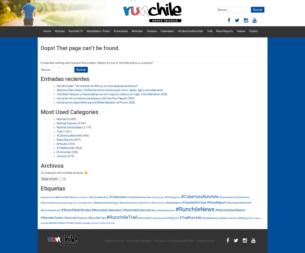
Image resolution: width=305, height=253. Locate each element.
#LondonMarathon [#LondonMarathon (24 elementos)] (83, 203)
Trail (209, 31)
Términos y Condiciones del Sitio (174, 240)
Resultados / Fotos (98, 31)
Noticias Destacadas (69, 127)
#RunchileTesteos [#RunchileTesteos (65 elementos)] (76, 218)
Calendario (167, 31)
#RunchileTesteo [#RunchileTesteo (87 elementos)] (52, 218)
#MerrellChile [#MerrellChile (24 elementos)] (158, 203)
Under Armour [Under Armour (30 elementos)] (107, 223)
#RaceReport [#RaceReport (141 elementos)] (216, 202)
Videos (241, 31)
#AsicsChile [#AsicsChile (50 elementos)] (62, 197)
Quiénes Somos (114, 240)
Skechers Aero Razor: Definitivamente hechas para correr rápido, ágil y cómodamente (110, 90)
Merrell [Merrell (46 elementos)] (53, 222)
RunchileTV (76, 31)
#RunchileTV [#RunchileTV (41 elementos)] (145, 218)
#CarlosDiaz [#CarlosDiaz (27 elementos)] (158, 197)
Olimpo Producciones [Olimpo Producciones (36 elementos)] (69, 222)
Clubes (253, 31)
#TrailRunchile (66, 148)
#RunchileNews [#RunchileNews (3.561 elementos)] (195, 209)
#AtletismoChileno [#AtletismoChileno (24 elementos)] (79, 197)
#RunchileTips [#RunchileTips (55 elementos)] (97, 217)
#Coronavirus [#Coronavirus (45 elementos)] (226, 197)
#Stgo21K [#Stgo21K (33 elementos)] (173, 218)
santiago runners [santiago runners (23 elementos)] (90, 223)
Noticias (60, 31)
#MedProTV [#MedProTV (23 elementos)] (145, 203)
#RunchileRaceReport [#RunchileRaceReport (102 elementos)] (230, 210)
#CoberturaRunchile (190, 31)
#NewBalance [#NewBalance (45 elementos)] (174, 202)
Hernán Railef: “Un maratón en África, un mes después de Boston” (97, 86)
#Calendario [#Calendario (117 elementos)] (119, 197)
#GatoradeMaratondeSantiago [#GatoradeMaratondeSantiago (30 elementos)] (57, 202)
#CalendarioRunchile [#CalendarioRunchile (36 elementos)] (139, 197)
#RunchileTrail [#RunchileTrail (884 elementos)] (121, 217)
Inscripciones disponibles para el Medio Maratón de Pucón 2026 (96, 102)
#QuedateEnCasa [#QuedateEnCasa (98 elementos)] (194, 202)
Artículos (137, 31)
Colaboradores (205, 240)
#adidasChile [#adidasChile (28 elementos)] (48, 197)
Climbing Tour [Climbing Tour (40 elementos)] (245, 218)
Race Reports (224, 31)
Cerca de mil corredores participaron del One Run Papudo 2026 (95, 98)
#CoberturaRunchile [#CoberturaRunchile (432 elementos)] (200, 196)
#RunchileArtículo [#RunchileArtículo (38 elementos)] (51, 210)
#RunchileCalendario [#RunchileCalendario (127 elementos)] (107, 210)
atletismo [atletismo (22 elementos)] (232, 218)
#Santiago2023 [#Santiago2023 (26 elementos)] (160, 218)
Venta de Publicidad (139, 240)
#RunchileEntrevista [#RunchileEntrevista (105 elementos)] (137, 210)
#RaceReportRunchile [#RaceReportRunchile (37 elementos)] (239, 202)
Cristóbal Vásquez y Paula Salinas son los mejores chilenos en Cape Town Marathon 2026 (112, 94)
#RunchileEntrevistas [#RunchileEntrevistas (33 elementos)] (163, 210)
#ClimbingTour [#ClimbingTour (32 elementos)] (172, 197)
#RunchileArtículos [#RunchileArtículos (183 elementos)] (76, 210)
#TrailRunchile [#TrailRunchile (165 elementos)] (190, 218)
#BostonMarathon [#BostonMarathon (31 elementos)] (99, 197)
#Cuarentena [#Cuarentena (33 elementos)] (242, 197)
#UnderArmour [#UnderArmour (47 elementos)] (210, 218)
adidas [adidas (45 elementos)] (224, 218)
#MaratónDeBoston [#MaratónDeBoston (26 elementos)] (128, 203)
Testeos (152, 31)
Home (47, 31)
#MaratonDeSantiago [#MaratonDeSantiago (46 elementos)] (106, 202)
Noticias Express (67, 123)
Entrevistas (121, 31)
